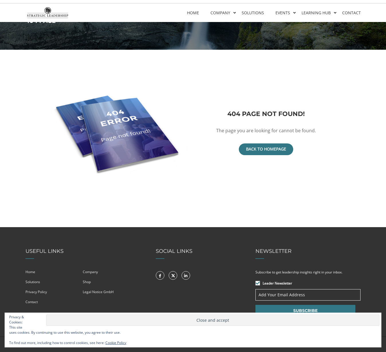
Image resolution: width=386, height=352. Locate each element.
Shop (87, 281)
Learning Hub (315, 12)
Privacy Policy (36, 291)
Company (220, 12)
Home (193, 12)
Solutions (252, 12)
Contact (351, 12)
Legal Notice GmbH (98, 291)
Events (282, 12)
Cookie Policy (115, 342)
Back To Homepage (266, 149)
